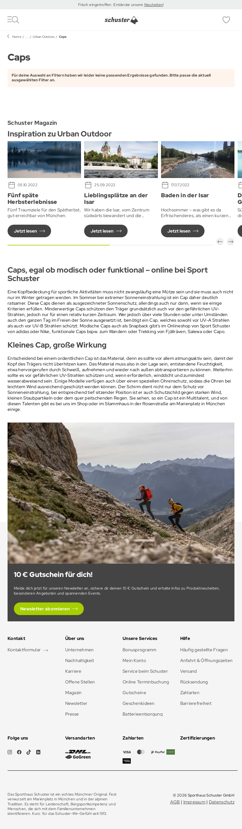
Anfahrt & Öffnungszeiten (206, 660)
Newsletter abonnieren (45, 609)
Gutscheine (134, 692)
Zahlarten (190, 692)
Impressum (194, 802)
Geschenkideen (139, 703)
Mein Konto (134, 660)
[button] (220, 242)
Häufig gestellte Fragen (204, 650)
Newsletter (76, 703)
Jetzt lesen (25, 231)
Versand (188, 671)
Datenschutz (221, 802)
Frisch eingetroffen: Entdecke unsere (111, 4)
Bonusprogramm (140, 650)
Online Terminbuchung (146, 682)
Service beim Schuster (145, 671)
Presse (72, 714)
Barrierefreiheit (195, 703)
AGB (175, 802)
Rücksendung (194, 682)
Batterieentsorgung (143, 714)
